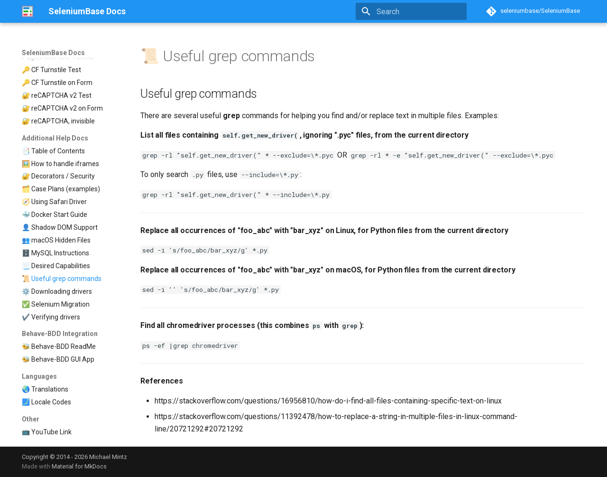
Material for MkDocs (79, 466)
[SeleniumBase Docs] (27, 11)
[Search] (411, 11)
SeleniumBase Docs (53, 52)
